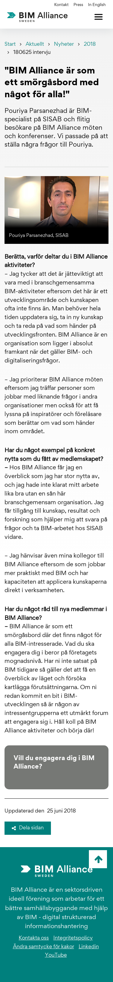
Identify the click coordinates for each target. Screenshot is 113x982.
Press (78, 5)
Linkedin (89, 947)
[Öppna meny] (98, 17)
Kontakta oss (34, 938)
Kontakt (61, 5)
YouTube (56, 955)
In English (97, 5)
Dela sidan (28, 828)
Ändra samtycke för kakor (43, 947)
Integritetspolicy (73, 938)
